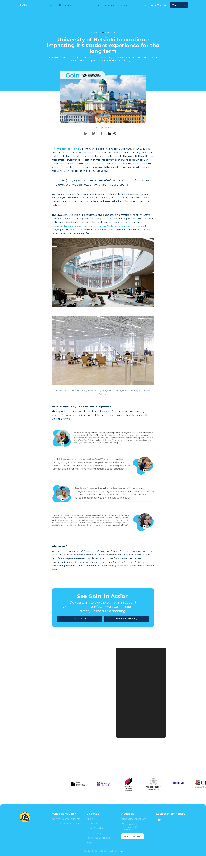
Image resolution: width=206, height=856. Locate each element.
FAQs (89, 842)
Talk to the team (132, 836)
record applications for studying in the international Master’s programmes (91, 226)
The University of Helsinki (65, 149)
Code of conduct (95, 828)
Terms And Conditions (98, 838)
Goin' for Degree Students (66, 819)
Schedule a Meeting (155, 5)
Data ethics (92, 823)
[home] (23, 5)
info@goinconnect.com (133, 819)
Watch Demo (179, 5)
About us (91, 819)
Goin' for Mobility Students (66, 823)
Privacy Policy (94, 833)
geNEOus (119, 851)
